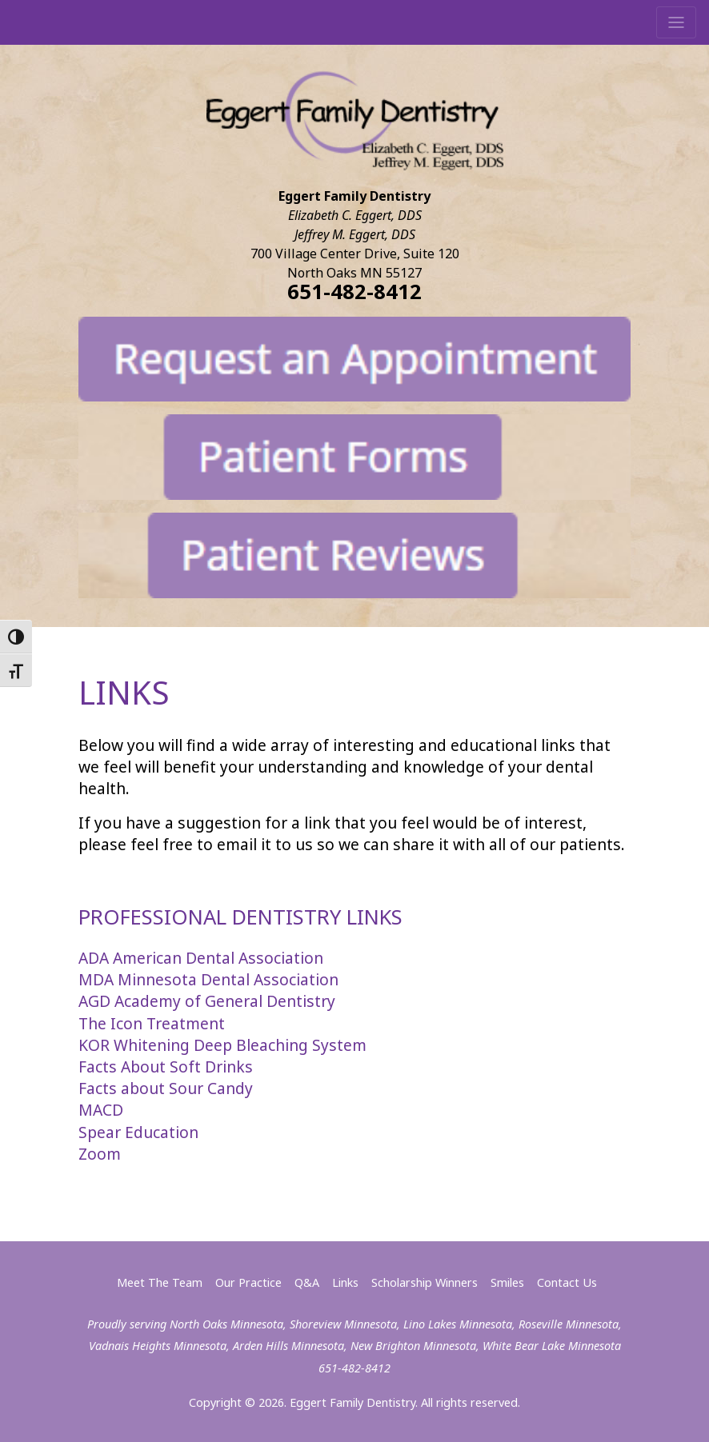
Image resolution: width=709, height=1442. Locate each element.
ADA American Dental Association (200, 958)
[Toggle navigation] (676, 22)
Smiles (507, 1282)
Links (345, 1282)
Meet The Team (159, 1282)
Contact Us (567, 1282)
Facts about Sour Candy (165, 1088)
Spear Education (138, 1132)
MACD (100, 1109)
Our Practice (248, 1282)
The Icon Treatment (151, 1023)
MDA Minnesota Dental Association (208, 979)
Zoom (99, 1153)
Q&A (306, 1282)
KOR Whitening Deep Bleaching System (222, 1045)
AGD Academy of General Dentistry (206, 1001)
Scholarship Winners (424, 1282)
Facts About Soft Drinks (165, 1066)
